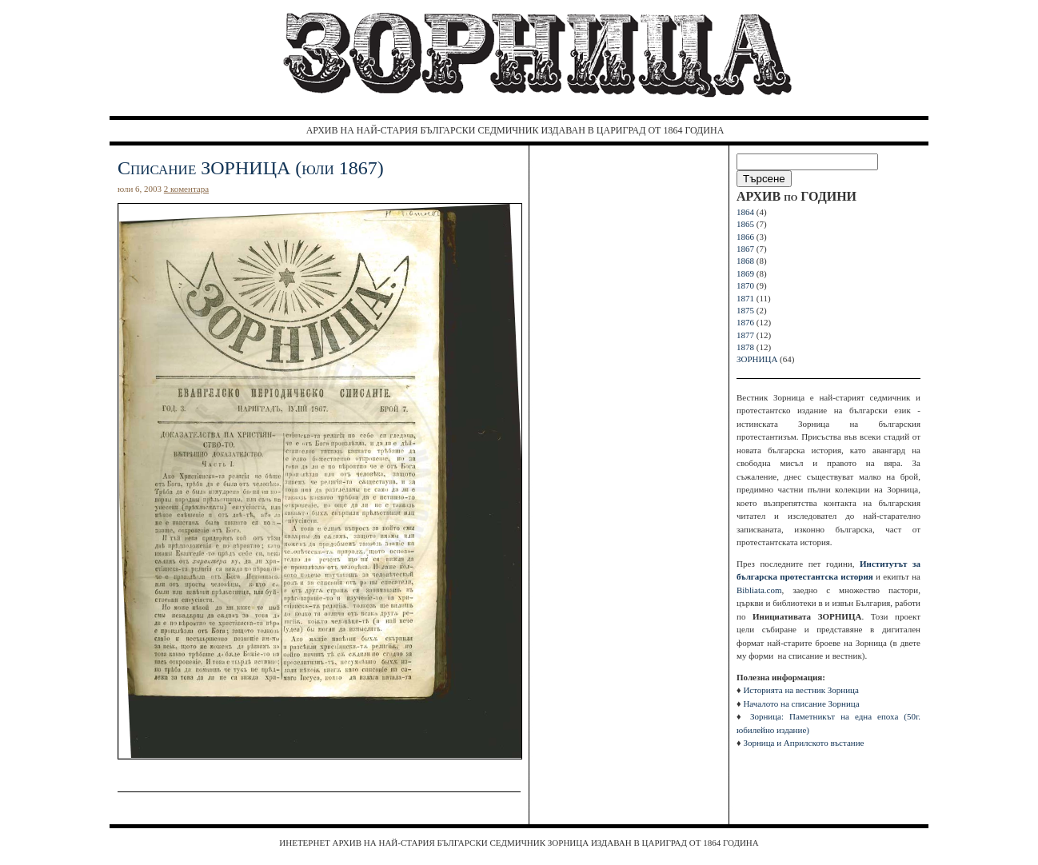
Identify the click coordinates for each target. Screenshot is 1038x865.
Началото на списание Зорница (801, 703)
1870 (745, 285)
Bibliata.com (759, 590)
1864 (745, 212)
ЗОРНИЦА (757, 359)
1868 (745, 260)
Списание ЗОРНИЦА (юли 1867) (251, 167)
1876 (745, 322)
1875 (745, 310)
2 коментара (186, 188)
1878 (745, 347)
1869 (745, 273)
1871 (745, 298)
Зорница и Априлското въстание (803, 742)
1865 (745, 224)
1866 (745, 236)
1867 (745, 248)
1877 (745, 335)
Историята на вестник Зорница (800, 690)
